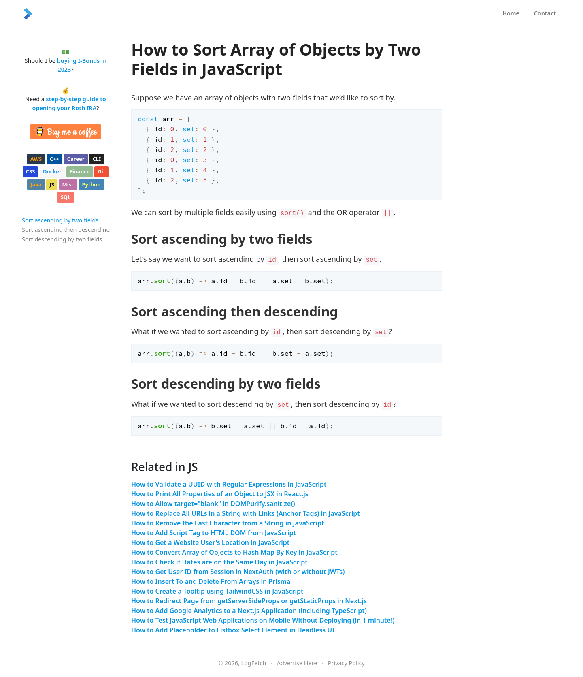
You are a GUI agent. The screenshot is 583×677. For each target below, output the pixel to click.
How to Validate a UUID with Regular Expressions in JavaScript (228, 484)
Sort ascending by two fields (60, 220)
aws (36, 158)
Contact (545, 13)
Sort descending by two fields (62, 239)
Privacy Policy (346, 663)
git (101, 171)
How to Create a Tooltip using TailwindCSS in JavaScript (217, 591)
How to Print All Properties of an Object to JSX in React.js (220, 493)
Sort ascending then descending (66, 229)
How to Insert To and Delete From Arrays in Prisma (210, 581)
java (35, 184)
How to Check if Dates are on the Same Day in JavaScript (219, 561)
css (30, 171)
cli (96, 158)
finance (80, 171)
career (76, 158)
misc (68, 184)
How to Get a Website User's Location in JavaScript (210, 542)
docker (52, 171)
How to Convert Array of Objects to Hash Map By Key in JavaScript (234, 552)
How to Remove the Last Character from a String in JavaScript (227, 523)
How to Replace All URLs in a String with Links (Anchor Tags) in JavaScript (245, 513)
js (51, 184)
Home (510, 13)
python (91, 184)
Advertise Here (297, 663)
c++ (54, 158)
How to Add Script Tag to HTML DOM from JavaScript (213, 532)
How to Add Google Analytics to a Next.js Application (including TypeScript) (249, 610)
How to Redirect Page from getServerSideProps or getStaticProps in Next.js (249, 600)
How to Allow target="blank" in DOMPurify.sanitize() (213, 503)
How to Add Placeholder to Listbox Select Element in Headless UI (232, 630)
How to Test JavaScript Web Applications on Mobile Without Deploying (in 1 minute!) (263, 620)
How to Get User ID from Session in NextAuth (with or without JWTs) (238, 571)
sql (66, 197)
